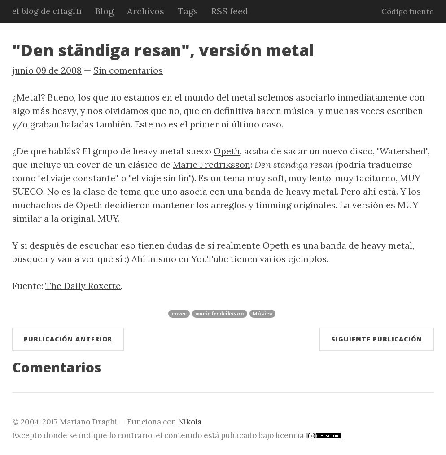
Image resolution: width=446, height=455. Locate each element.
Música (262, 313)
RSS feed (229, 11)
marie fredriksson (219, 313)
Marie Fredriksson (211, 164)
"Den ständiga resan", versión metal (163, 50)
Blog (104, 11)
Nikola (189, 422)
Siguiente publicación (376, 339)
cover (179, 313)
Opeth (227, 151)
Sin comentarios (128, 70)
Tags (188, 11)
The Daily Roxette (83, 285)
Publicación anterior (68, 339)
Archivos (145, 11)
